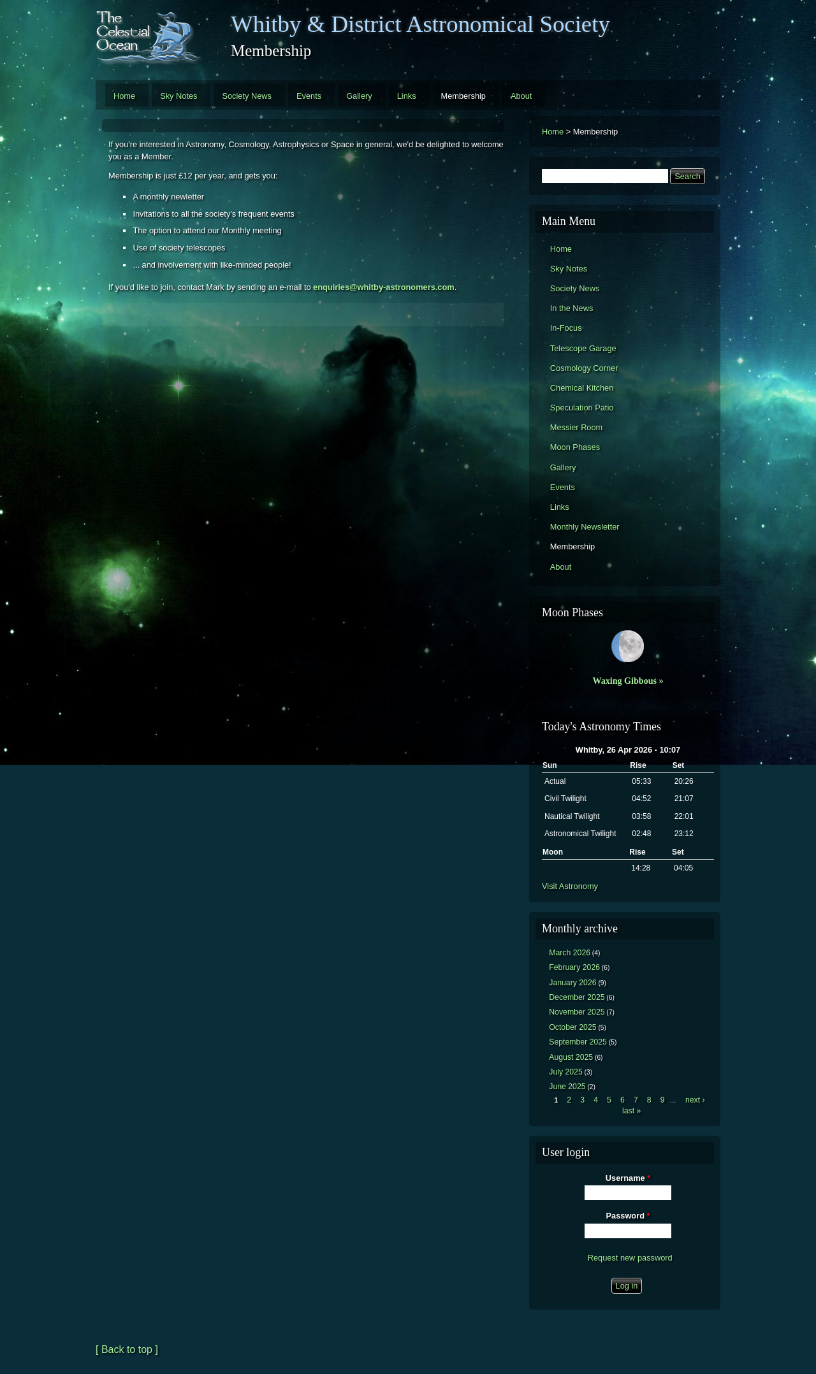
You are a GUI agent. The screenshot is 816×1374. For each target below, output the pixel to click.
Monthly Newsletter (585, 527)
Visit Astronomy (570, 886)
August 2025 (571, 1057)
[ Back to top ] (127, 1349)
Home (124, 96)
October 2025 (572, 1027)
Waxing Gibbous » (627, 681)
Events (308, 96)
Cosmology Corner (584, 368)
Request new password (630, 1257)
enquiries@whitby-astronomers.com (384, 287)
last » (631, 1110)
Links (406, 96)
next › (695, 1100)
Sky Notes (178, 96)
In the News (572, 308)
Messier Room (576, 427)
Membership (463, 96)
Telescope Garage (583, 348)
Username (628, 1178)
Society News (247, 96)
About (521, 96)
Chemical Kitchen (582, 388)
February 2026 (574, 967)
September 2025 (578, 1042)
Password (628, 1215)
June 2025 (567, 1086)
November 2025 (576, 1012)
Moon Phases (575, 447)
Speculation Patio (582, 407)
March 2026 (569, 952)
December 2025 (576, 997)
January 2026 (572, 982)
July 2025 (566, 1071)
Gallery (359, 96)
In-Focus (566, 328)
